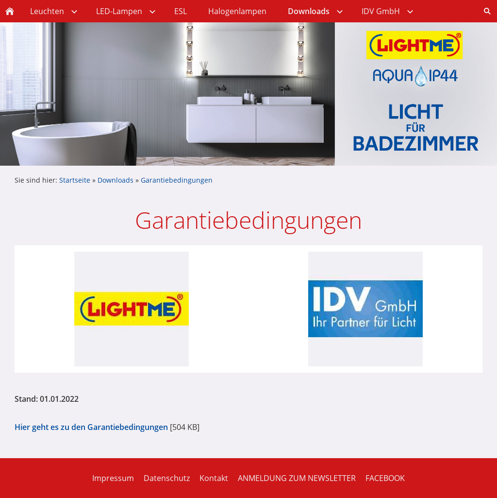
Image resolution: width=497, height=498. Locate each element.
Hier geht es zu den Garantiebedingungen (91, 427)
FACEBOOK (385, 478)
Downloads (115, 180)
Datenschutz (167, 478)
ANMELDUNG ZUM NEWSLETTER (297, 478)
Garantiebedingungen (177, 180)
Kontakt (213, 478)
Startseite (74, 180)
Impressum (113, 478)
